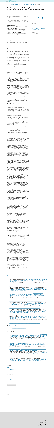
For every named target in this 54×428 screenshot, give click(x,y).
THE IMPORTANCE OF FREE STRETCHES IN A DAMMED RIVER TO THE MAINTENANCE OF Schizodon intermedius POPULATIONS (26, 294)
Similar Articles (10, 275)
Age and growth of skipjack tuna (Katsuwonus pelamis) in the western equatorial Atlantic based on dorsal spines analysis (28, 335)
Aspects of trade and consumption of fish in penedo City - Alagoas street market (27, 303)
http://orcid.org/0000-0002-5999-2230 (12, 23)
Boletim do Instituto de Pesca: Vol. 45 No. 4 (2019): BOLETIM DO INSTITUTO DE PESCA (26, 301)
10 (13, 325)
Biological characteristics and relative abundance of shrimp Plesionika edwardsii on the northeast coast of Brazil (27, 348)
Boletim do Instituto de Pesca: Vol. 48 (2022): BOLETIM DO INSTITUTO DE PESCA (25, 308)
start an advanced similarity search (19, 328)
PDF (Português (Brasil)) (37, 17)
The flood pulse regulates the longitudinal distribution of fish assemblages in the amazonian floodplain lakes (28, 306)
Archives (12, 4)
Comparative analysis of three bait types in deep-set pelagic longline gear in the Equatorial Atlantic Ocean (28, 321)
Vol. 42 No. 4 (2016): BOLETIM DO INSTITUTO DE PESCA (24, 4)
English (8, 367)
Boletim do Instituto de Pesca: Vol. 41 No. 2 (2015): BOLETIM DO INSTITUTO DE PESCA (28, 304)
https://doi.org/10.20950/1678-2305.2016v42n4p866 (19, 37)
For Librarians (9, 379)
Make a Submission (11, 384)
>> (15, 325)
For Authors (9, 377)
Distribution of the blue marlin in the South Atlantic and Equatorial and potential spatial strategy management (28, 359)
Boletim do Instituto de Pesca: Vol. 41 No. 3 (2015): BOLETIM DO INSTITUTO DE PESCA (26, 360)
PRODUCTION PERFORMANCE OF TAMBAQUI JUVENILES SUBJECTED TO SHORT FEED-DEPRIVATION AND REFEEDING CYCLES (28, 299)
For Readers (9, 376)
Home (8, 4)
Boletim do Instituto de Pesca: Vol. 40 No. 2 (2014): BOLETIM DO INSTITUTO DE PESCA (28, 350)
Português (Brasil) (10, 369)
